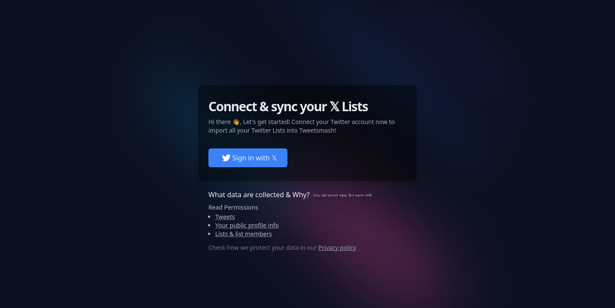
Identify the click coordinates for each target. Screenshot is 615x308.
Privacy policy (337, 247)
